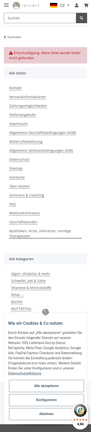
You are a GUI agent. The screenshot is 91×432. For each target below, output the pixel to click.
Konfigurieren (46, 400)
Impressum (18, 123)
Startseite (17, 177)
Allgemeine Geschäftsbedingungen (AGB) (42, 132)
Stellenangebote (22, 114)
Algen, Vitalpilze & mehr (30, 273)
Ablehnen (46, 414)
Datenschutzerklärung (24, 373)
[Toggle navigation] (6, 3)
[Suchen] (40, 18)
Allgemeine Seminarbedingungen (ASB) (41, 150)
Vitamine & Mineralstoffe (31, 287)
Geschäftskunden (23, 222)
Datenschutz (19, 159)
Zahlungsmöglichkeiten (28, 105)
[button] (76, 5)
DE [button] (62, 5)
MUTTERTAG (21, 308)
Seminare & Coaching (26, 195)
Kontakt (15, 88)
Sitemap (16, 168)
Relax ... (17, 294)
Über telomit (19, 186)
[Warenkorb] (86, 5)
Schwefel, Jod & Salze (28, 280)
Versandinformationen (27, 96)
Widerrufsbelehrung (25, 141)
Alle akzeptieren (46, 386)
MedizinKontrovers (24, 213)
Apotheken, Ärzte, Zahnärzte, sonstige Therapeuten (40, 233)
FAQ (12, 204)
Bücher (17, 301)
